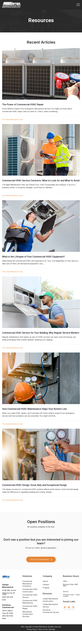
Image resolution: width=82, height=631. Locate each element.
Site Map (52, 629)
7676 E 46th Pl (7, 611)
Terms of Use (43, 629)
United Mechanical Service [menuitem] (50, 605)
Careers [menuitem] (46, 584)
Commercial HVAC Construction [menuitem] (29, 590)
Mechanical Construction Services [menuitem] (27, 614)
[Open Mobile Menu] (78, 5)
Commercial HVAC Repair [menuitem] (29, 607)
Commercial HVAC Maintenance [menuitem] (29, 601)
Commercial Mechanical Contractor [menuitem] (27, 583)
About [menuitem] (45, 581)
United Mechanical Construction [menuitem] (50, 600)
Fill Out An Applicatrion (41, 559)
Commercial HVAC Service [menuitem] (29, 596)
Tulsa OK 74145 (7, 613)
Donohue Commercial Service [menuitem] (51, 611)
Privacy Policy (32, 629)
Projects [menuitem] (46, 588)
